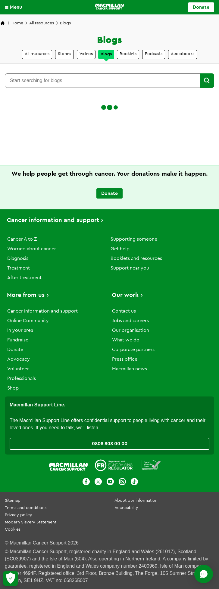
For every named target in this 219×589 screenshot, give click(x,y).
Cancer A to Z (22, 239)
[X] (98, 482)
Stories (64, 54)
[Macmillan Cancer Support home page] (2, 23)
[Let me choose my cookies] (10, 578)
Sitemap (12, 500)
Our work (125, 295)
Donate (15, 349)
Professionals (21, 378)
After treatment (24, 277)
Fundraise (17, 340)
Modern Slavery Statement (30, 522)
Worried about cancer (31, 248)
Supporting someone (134, 239)
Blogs (106, 54)
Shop (13, 388)
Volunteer (18, 368)
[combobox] (102, 81)
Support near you (130, 268)
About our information (136, 500)
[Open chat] (187, 574)
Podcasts (153, 54)
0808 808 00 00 (109, 443)
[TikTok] (134, 482)
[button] (15, 7)
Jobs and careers (130, 320)
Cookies (12, 529)
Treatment (18, 268)
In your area (20, 330)
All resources (41, 23)
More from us (26, 295)
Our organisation (130, 330)
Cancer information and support (53, 220)
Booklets (128, 54)
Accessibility (126, 508)
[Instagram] (122, 482)
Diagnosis (17, 258)
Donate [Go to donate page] (201, 7)
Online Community (28, 320)
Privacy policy (18, 515)
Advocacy (18, 359)
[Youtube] (110, 482)
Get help (120, 248)
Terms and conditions (25, 508)
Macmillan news (129, 368)
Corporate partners (133, 349)
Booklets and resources (136, 258)
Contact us (124, 311)
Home (17, 23)
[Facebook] (86, 482)
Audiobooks (182, 54)
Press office (124, 359)
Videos (86, 54)
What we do (125, 340)
